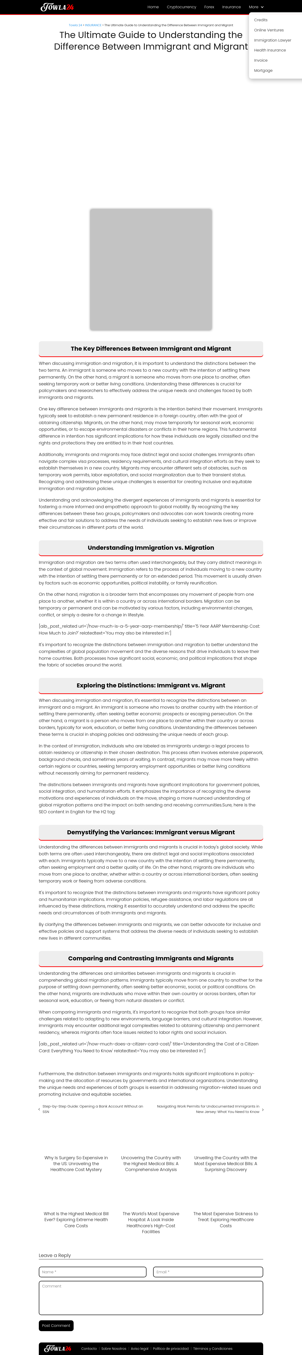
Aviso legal (139, 1348)
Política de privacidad (171, 1348)
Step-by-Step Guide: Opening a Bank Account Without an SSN (93, 1109)
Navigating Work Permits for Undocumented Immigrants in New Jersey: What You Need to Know (208, 1109)
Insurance (231, 7)
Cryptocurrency (181, 7)
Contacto (89, 1348)
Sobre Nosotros (114, 1348)
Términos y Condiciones (212, 1348)
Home (153, 7)
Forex (209, 7)
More (253, 7)
